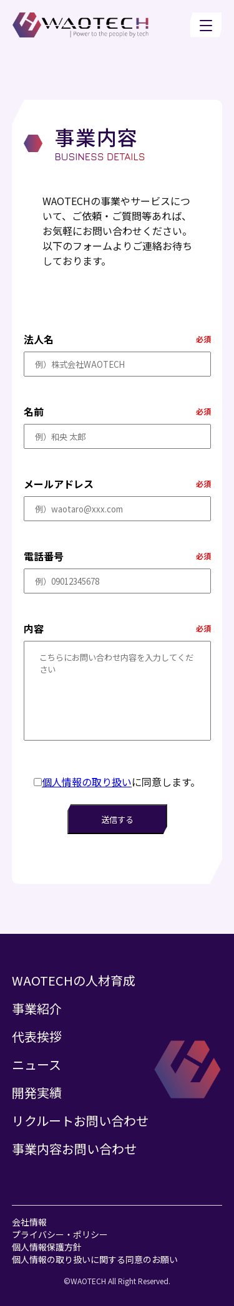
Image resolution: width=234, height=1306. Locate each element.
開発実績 (37, 1092)
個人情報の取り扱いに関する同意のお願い (95, 1259)
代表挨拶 (37, 1036)
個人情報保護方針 (47, 1247)
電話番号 (44, 556)
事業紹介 (37, 1008)
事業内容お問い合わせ (74, 1149)
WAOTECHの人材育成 (73, 980)
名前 (34, 411)
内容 (34, 628)
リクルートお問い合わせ (80, 1121)
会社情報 (29, 1222)
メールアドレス (59, 483)
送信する (117, 819)
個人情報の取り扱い (87, 781)
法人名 (39, 339)
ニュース (36, 1064)
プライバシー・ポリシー (60, 1234)
